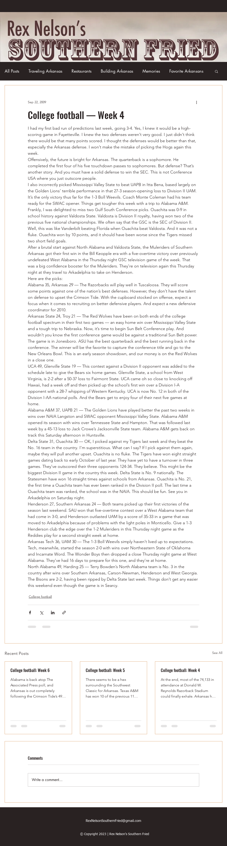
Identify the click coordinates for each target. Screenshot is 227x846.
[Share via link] (64, 612)
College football (40, 597)
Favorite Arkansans (186, 71)
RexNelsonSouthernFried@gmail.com (113, 821)
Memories (151, 71)
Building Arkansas (117, 71)
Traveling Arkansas (45, 71)
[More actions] (196, 102)
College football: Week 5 (105, 670)
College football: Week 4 (180, 670)
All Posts (12, 71)
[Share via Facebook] (30, 612)
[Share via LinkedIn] (52, 612)
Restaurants (81, 71)
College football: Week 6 (30, 670)
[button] (216, 71)
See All (217, 653)
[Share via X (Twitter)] (41, 612)
